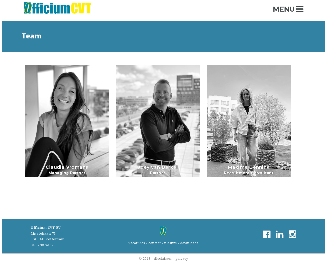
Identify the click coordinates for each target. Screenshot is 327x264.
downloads (189, 243)
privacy (182, 258)
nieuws (170, 243)
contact (155, 243)
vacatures (137, 243)
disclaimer (163, 258)
